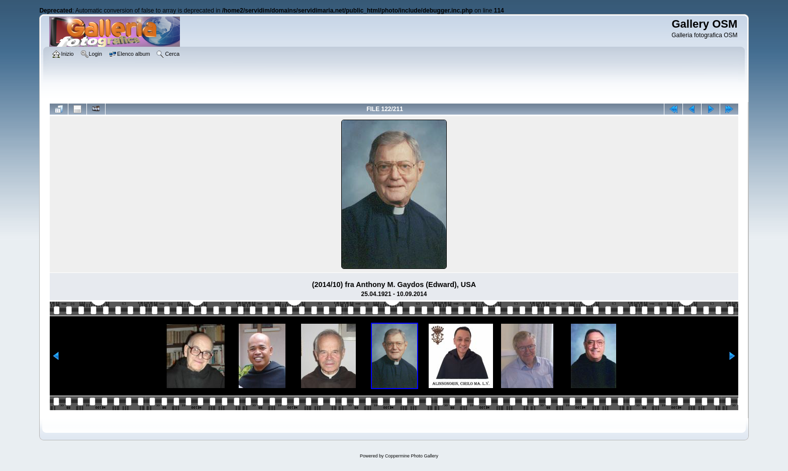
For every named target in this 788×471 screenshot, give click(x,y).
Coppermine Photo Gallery (411, 455)
